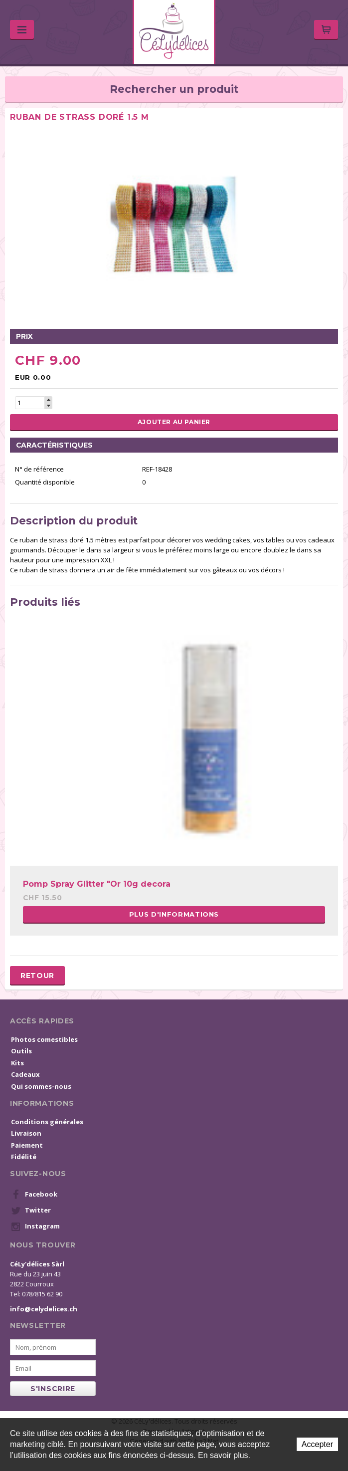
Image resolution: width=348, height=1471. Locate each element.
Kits (17, 1062)
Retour (37, 975)
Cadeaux (25, 1074)
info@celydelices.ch (43, 1308)
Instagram (35, 1226)
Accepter (317, 1444)
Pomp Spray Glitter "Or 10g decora (97, 884)
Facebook (34, 1195)
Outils (21, 1050)
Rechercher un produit (174, 89)
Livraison (26, 1133)
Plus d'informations (174, 914)
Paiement (27, 1145)
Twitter (31, 1211)
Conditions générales (47, 1121)
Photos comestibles (44, 1039)
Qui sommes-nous (41, 1086)
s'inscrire (52, 1388)
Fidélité (23, 1156)
